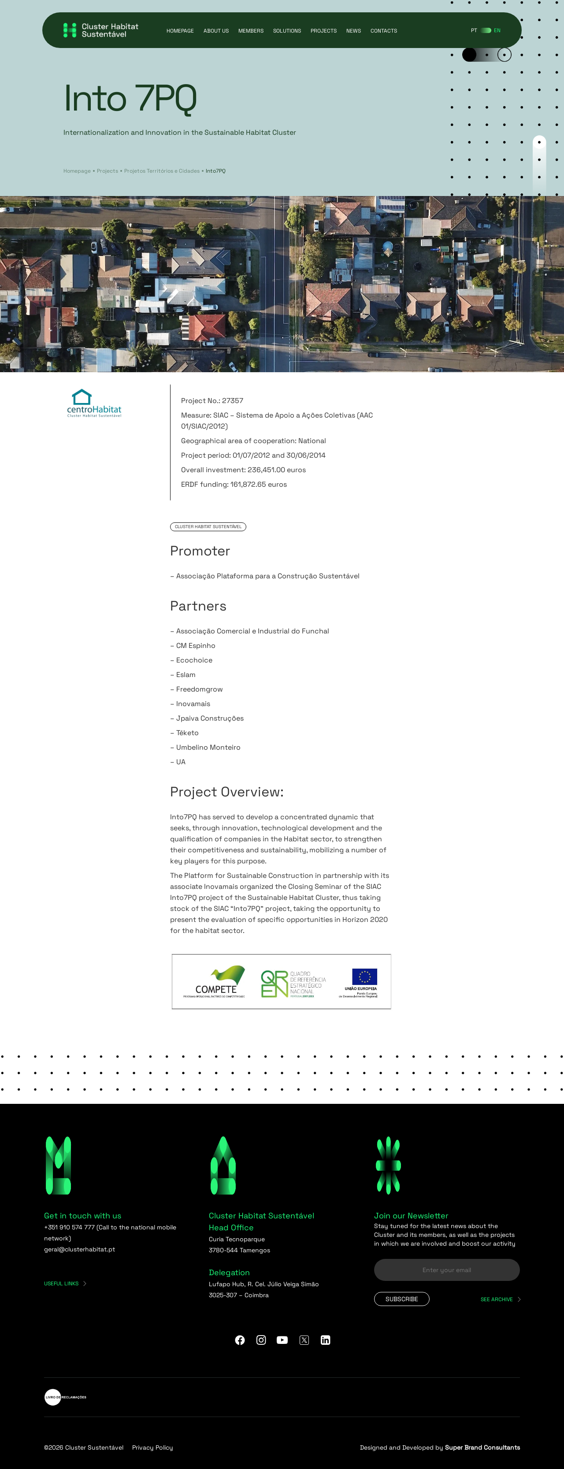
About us (216, 30)
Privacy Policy (152, 1447)
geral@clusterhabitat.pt (79, 1249)
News (353, 30)
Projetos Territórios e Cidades (162, 170)
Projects (324, 30)
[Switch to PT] (474, 30)
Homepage (180, 30)
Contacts (384, 30)
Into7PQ (216, 170)
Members (250, 30)
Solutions (287, 30)
